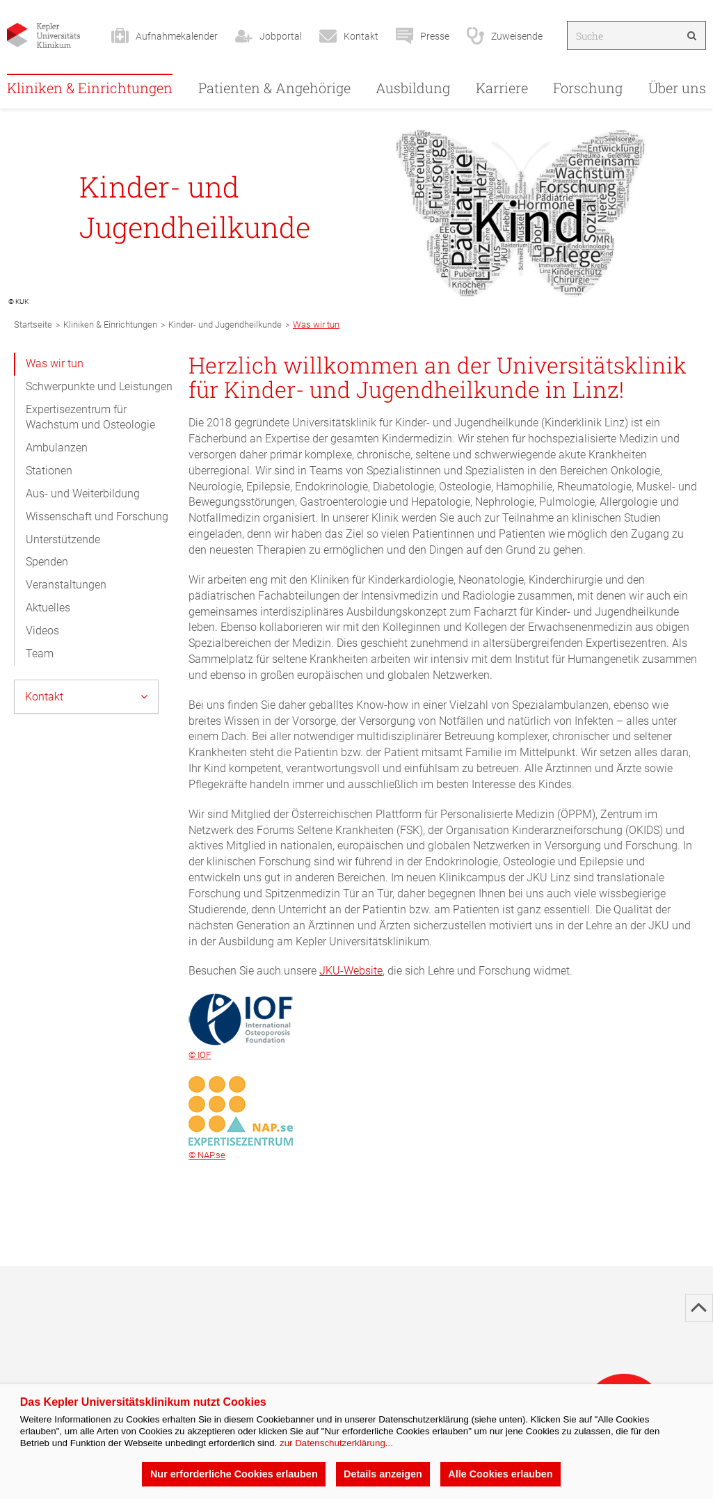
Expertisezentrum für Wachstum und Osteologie (90, 417)
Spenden (47, 561)
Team (40, 653)
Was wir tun (54, 363)
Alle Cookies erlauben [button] (500, 1474)
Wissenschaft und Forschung (97, 516)
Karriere (502, 88)
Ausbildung (413, 88)
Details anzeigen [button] (383, 1474)
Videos (42, 630)
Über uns (677, 88)
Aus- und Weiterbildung (83, 493)
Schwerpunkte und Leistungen (99, 386)
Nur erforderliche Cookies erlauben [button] (234, 1474)
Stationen (49, 470)
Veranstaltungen (66, 584)
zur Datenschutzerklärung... (336, 1443)
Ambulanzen (57, 447)
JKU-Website (351, 970)
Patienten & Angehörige (274, 88)
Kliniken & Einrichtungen (90, 88)
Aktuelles (48, 607)
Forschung (588, 88)
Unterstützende (63, 539)
